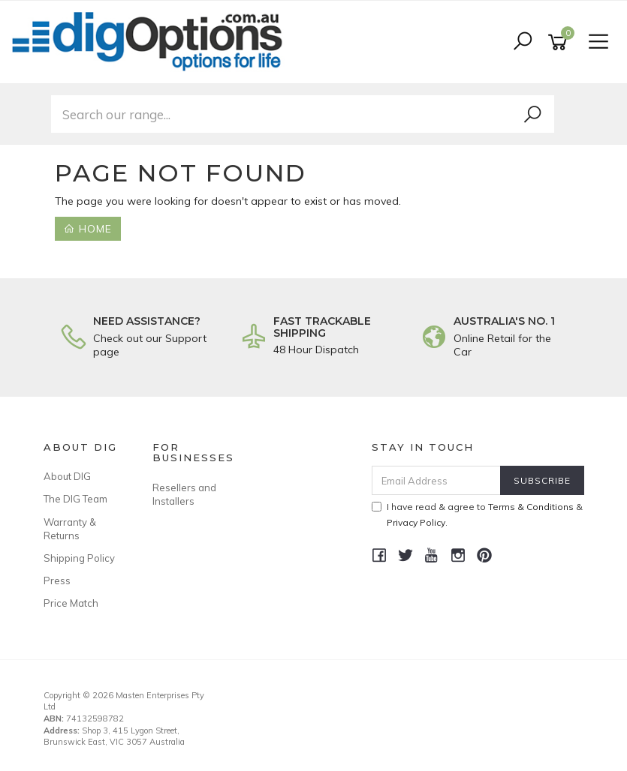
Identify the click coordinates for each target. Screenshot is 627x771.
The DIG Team (75, 499)
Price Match (71, 603)
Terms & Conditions (531, 506)
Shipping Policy (79, 558)
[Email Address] (436, 480)
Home (88, 229)
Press (57, 580)
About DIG (67, 476)
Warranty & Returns (70, 529)
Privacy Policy (416, 522)
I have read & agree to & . (477, 514)
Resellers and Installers (184, 494)
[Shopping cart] (560, 42)
